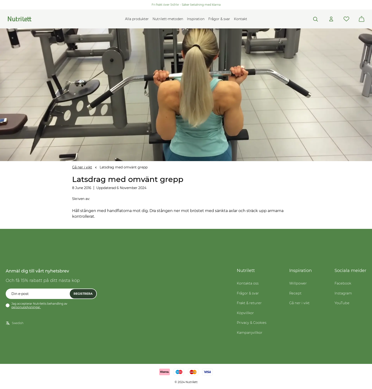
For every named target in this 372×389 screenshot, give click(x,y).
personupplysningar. (26, 307)
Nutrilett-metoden (168, 19)
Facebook (343, 283)
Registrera (83, 293)
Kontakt (240, 19)
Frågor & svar (219, 19)
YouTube (342, 303)
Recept (295, 293)
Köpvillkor (245, 313)
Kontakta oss (248, 283)
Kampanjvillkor (249, 332)
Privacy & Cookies (251, 323)
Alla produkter (137, 19)
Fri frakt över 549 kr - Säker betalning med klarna (186, 4)
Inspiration (196, 19)
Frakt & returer (249, 303)
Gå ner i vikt (82, 167)
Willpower (298, 283)
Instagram (343, 293)
